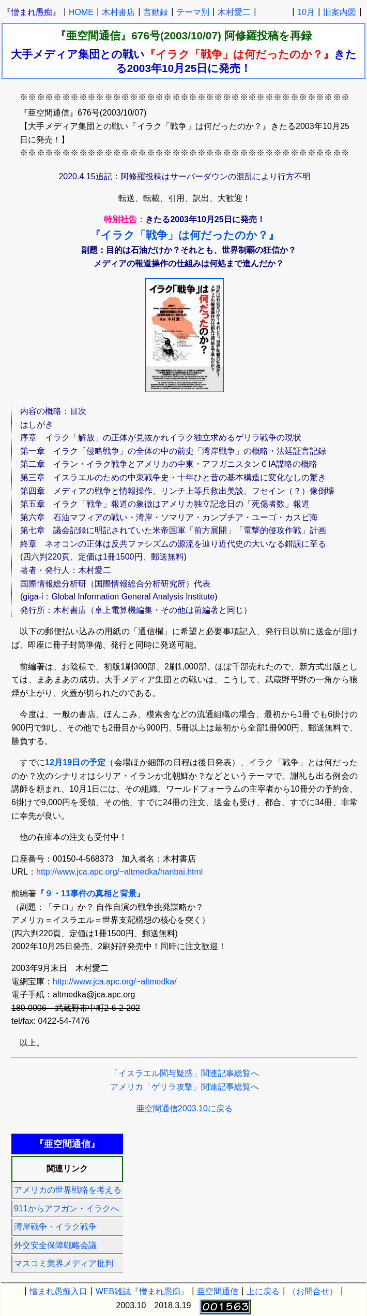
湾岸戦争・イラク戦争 (55, 1226)
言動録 (155, 12)
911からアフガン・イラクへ (66, 1208)
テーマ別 (192, 12)
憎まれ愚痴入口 (58, 1291)
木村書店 (118, 12)
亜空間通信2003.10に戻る (184, 1108)
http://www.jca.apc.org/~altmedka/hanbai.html (119, 871)
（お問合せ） (313, 1291)
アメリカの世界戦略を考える (67, 1189)
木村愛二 (234, 12)
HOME (81, 12)
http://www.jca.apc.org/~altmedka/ (115, 981)
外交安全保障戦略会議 (55, 1245)
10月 (306, 12)
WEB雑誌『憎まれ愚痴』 (142, 1291)
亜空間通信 (217, 1291)
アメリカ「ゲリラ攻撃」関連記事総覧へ (184, 1086)
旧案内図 (339, 12)
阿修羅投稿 (251, 35)
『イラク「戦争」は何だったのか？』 (184, 235)
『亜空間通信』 (93, 35)
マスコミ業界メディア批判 (63, 1263)
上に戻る (263, 1291)
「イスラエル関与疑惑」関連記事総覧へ (184, 1073)
